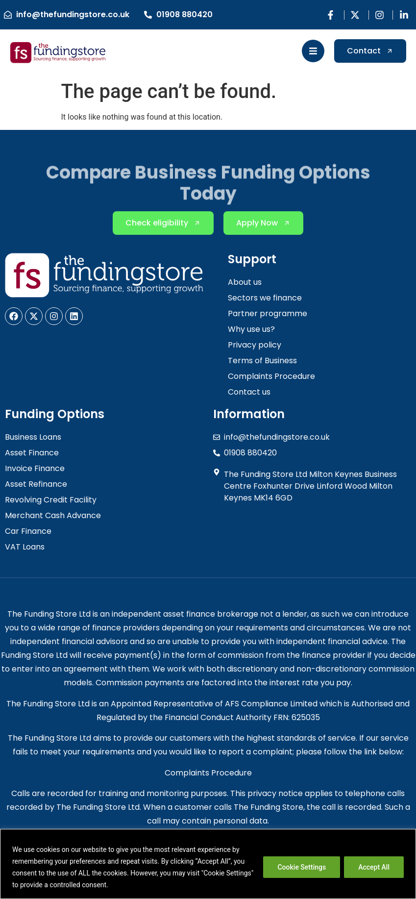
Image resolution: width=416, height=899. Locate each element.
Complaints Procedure (208, 772)
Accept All (374, 867)
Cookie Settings (301, 867)
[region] (208, 864)
